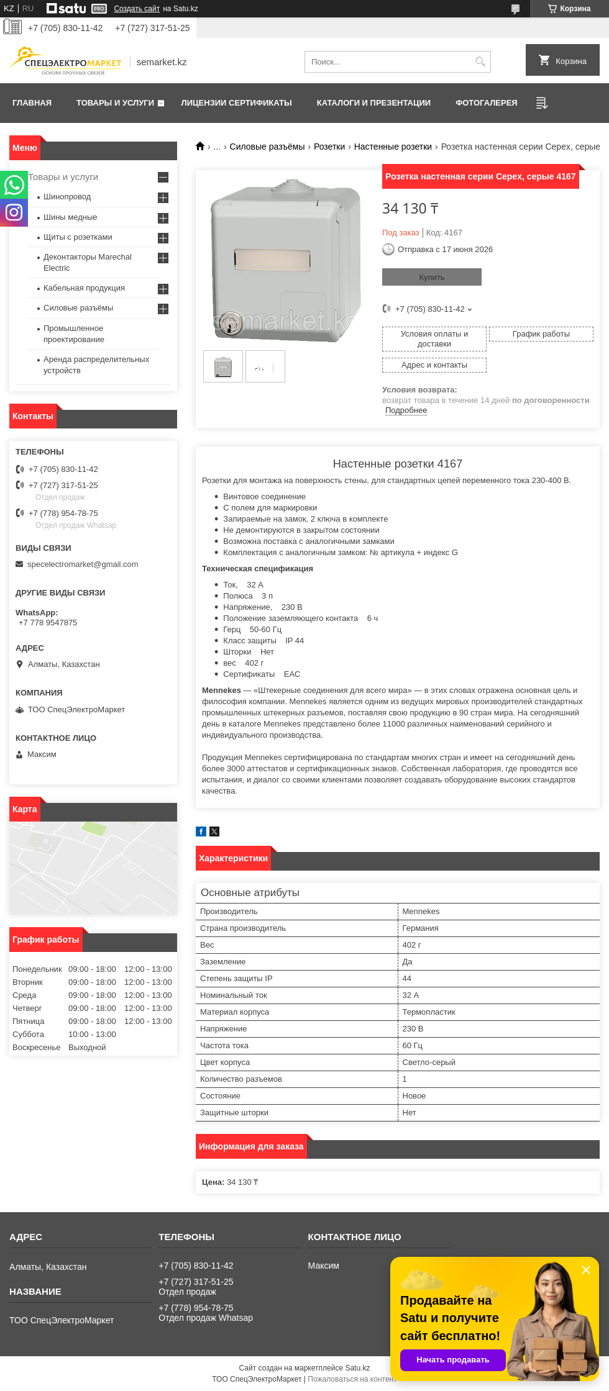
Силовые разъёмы (267, 147)
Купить (431, 277)
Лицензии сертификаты (236, 102)
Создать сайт (137, 8)
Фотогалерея (487, 102)
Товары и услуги (115, 102)
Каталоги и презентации (374, 102)
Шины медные (71, 217)
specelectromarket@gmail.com (83, 564)
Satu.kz (357, 1368)
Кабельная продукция (84, 287)
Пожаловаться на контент (352, 1379)
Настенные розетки (393, 147)
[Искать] (480, 62)
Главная (32, 102)
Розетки (329, 147)
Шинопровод (67, 196)
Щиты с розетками (78, 237)
